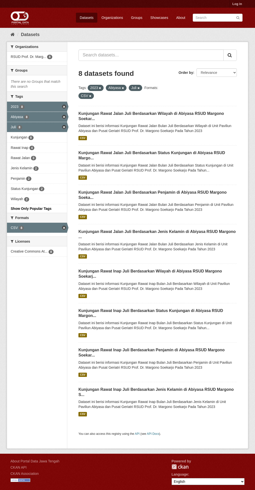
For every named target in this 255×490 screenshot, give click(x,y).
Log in (237, 4)
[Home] (12, 34)
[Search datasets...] (151, 55)
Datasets (86, 18)
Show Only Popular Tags (31, 209)
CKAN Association (24, 474)
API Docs (153, 434)
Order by (186, 73)
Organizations (112, 18)
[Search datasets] (218, 18)
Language (180, 474)
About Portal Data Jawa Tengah (35, 461)
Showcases (159, 18)
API (137, 434)
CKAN (180, 466)
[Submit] (238, 17)
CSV (82, 137)
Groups (136, 18)
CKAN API (18, 467)
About (180, 18)
